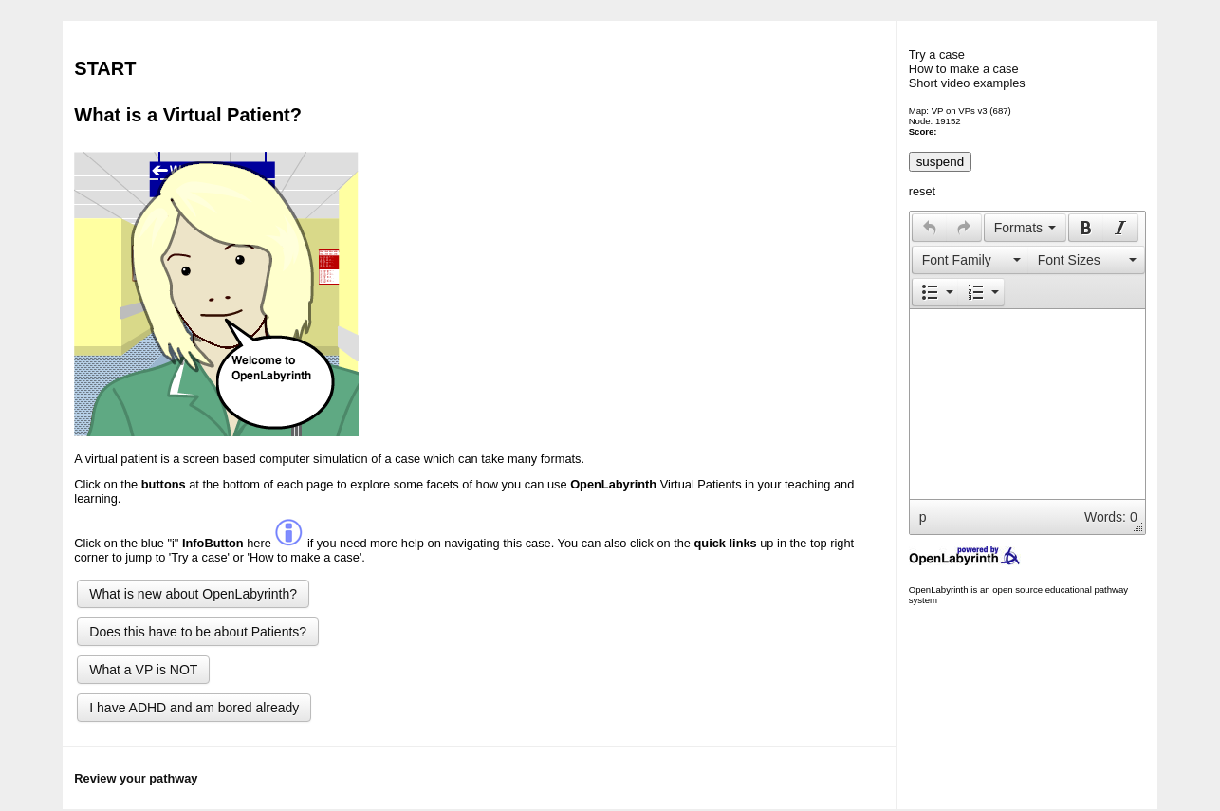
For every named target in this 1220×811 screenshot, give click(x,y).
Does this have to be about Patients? (197, 631)
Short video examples (967, 83)
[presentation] (930, 227)
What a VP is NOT (143, 669)
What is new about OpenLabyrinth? (193, 593)
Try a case (937, 54)
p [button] (923, 517)
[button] (929, 227)
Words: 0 (1110, 517)
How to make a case (964, 69)
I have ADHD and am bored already (194, 707)
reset (922, 191)
